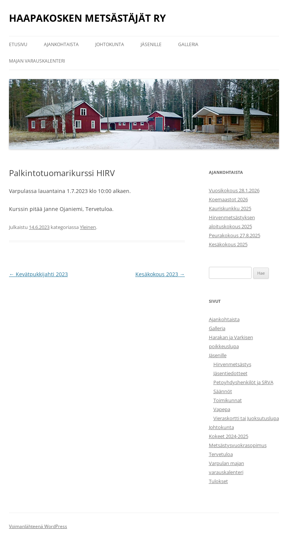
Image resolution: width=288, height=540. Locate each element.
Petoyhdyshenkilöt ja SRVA (243, 382)
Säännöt (222, 391)
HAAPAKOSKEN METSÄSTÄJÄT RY (87, 18)
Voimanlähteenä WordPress (38, 526)
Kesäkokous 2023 (160, 274)
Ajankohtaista (61, 44)
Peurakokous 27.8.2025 (234, 235)
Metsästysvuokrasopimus (238, 445)
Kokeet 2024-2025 (228, 436)
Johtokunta (109, 44)
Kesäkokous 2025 (228, 244)
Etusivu (18, 44)
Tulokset (218, 481)
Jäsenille (151, 44)
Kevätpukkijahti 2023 (38, 274)
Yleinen (88, 227)
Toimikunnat (227, 400)
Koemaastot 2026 (228, 199)
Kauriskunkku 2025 (230, 208)
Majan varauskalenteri (37, 61)
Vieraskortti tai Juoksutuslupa (246, 418)
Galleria (188, 44)
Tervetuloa (221, 454)
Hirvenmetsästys (232, 364)
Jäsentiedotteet (230, 373)
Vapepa (221, 409)
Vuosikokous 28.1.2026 (234, 190)
